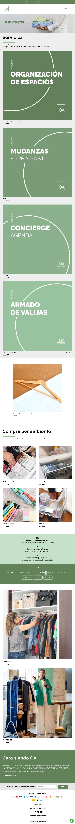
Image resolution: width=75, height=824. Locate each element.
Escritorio (62, 572)
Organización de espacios (13, 121)
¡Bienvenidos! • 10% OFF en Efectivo (37, 2)
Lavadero (51, 572)
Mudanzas (6, 198)
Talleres (48, 577)
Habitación (24, 572)
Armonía (38, 577)
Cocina (35, 572)
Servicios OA (12, 572)
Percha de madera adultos (23, 414)
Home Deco (27, 577)
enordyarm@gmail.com (37, 808)
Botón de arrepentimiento (38, 815)
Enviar (63, 786)
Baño (42, 572)
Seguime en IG (10, 775)
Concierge (6, 275)
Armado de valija (9, 352)
